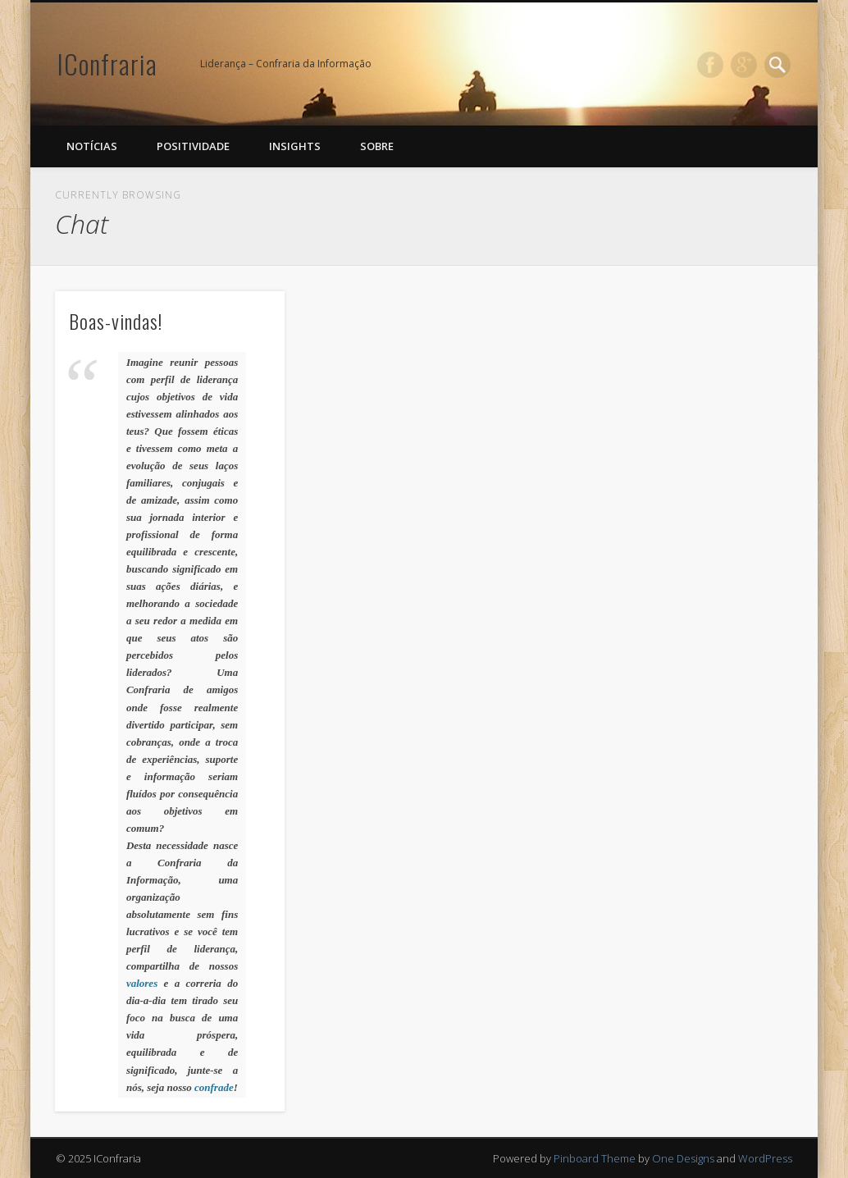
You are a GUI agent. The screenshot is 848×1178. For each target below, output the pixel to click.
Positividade (193, 146)
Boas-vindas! (115, 321)
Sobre (377, 146)
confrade (214, 1087)
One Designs (683, 1158)
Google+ (744, 65)
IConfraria (107, 63)
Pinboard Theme (595, 1158)
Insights (295, 146)
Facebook (710, 65)
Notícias (91, 146)
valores (141, 983)
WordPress (765, 1158)
